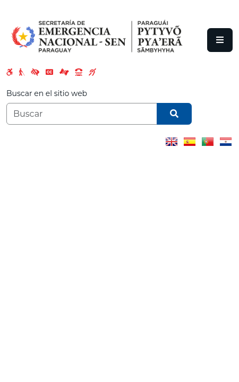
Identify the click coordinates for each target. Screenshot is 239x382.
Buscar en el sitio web (46, 93)
